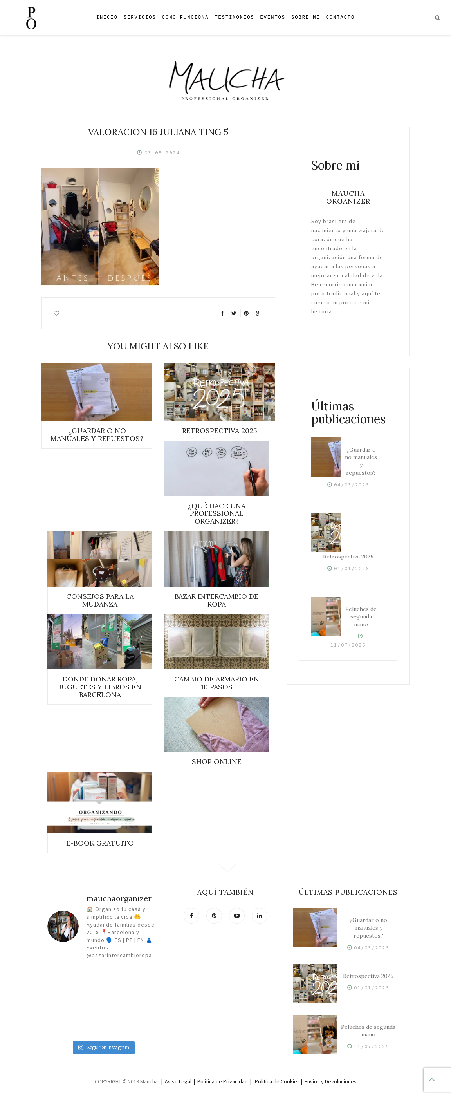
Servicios (140, 17)
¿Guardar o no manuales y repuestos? (361, 461)
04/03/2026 (351, 485)
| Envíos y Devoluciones (329, 1081)
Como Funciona (185, 17)
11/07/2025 (348, 645)
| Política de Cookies (275, 1081)
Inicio (107, 17)
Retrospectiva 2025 (348, 556)
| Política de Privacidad (221, 1081)
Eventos (272, 17)
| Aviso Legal (176, 1081)
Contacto (340, 17)
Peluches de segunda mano (361, 616)
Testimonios (234, 17)
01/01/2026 (351, 568)
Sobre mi (305, 17)
